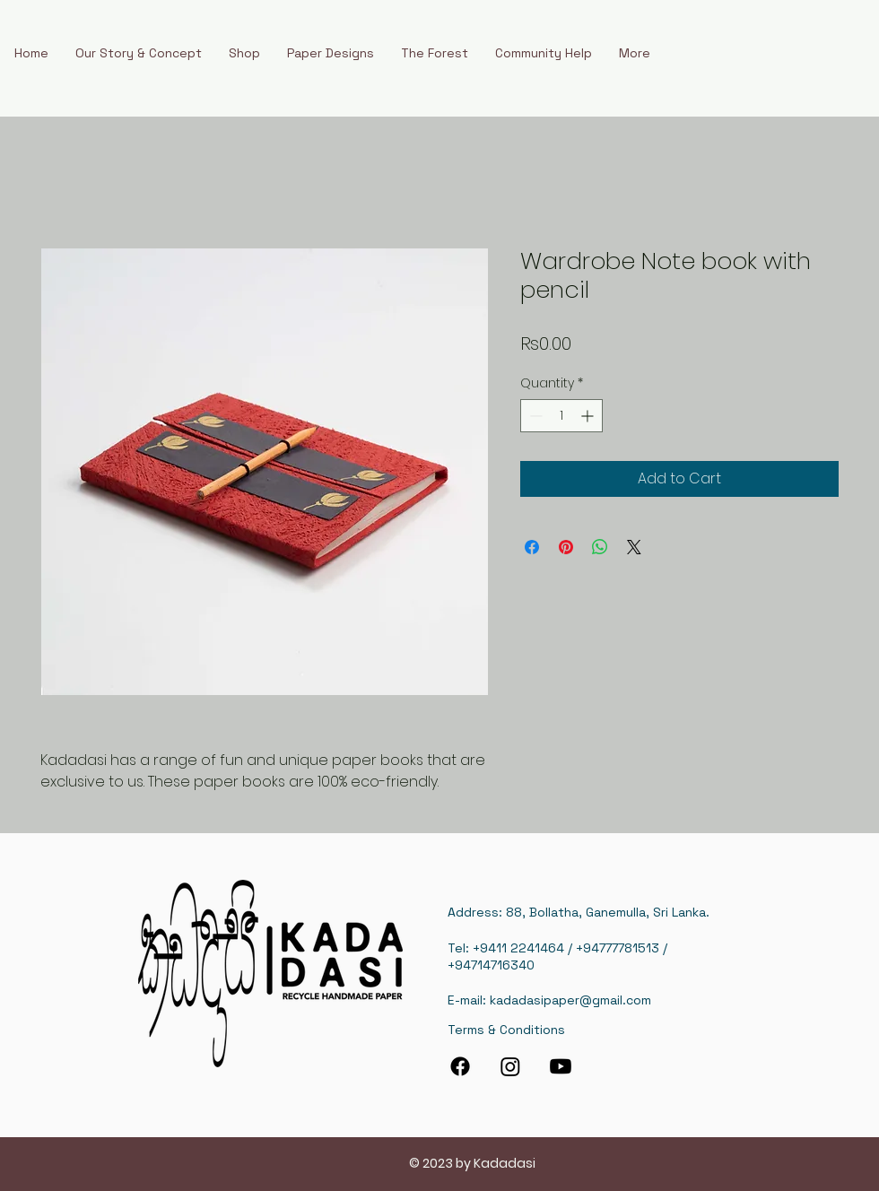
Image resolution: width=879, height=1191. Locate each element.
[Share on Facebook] (532, 547)
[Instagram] (510, 1066)
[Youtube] (560, 1066)
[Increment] (589, 415)
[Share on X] (634, 547)
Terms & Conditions (506, 1029)
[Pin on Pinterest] (566, 547)
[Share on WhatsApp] (600, 547)
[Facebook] (460, 1066)
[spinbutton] (561, 415)
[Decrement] (534, 415)
